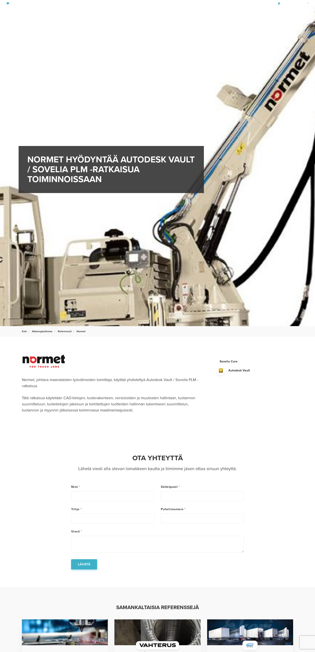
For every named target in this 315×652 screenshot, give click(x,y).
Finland (302, 3)
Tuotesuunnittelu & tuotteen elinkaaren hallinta (66, 14)
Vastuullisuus (149, 14)
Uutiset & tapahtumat (255, 14)
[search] (300, 14)
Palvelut (173, 14)
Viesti (76, 531)
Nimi (75, 487)
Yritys (76, 509)
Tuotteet (194, 14)
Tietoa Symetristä (281, 14)
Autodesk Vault (239, 370)
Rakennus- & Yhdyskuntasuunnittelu (114, 14)
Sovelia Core (229, 361)
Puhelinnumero (173, 509)
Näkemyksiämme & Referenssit (222, 14)
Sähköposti (170, 487)
